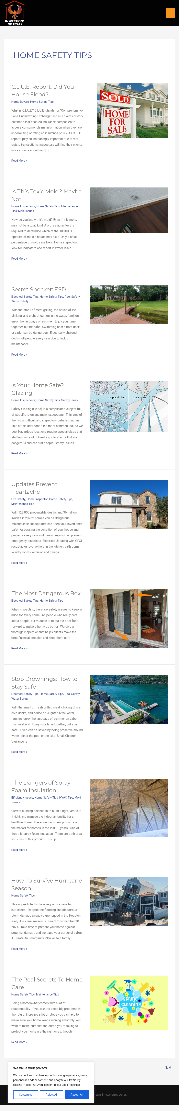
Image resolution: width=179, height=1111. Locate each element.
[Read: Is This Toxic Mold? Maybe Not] (129, 210)
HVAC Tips (70, 804)
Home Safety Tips (43, 101)
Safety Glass (73, 400)
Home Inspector (39, 498)
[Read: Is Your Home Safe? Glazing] (129, 406)
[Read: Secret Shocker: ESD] (129, 304)
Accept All (77, 1094)
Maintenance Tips (23, 503)
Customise (25, 1094)
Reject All (51, 1094)
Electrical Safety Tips (26, 296)
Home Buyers (20, 101)
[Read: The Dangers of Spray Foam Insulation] (129, 814)
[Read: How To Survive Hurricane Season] (129, 907)
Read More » (20, 160)
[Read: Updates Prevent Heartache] (129, 504)
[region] (51, 1082)
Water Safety (30, 301)
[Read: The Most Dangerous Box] (129, 618)
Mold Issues (27, 211)
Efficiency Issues (23, 804)
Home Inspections (24, 206)
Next (169, 1074)
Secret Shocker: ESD (41, 289)
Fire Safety (18, 498)
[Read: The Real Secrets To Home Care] (129, 1009)
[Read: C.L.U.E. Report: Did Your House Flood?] (132, 110)
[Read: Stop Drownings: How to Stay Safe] (129, 706)
